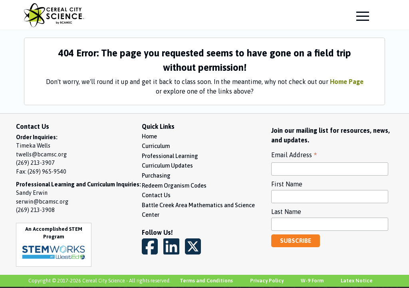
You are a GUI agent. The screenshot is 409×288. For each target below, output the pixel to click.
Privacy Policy (267, 281)
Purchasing (156, 175)
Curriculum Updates (167, 165)
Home (149, 136)
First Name (286, 184)
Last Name (286, 211)
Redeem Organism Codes (174, 185)
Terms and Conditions (206, 281)
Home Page (346, 81)
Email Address (294, 155)
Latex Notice (357, 281)
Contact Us (156, 195)
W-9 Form (312, 281)
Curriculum (156, 146)
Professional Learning (170, 156)
